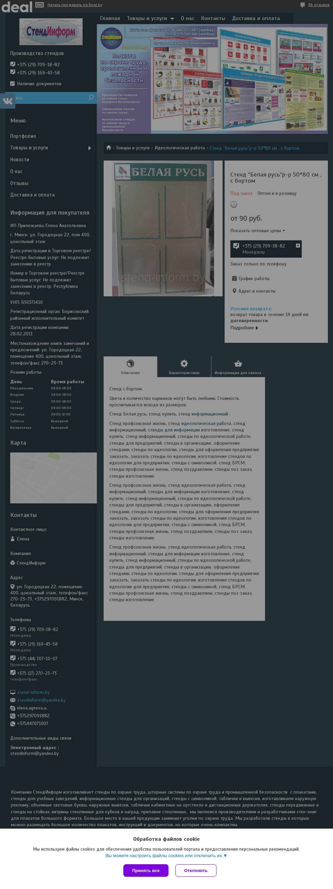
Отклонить (196, 870)
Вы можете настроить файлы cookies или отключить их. (164, 855)
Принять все (146, 870)
